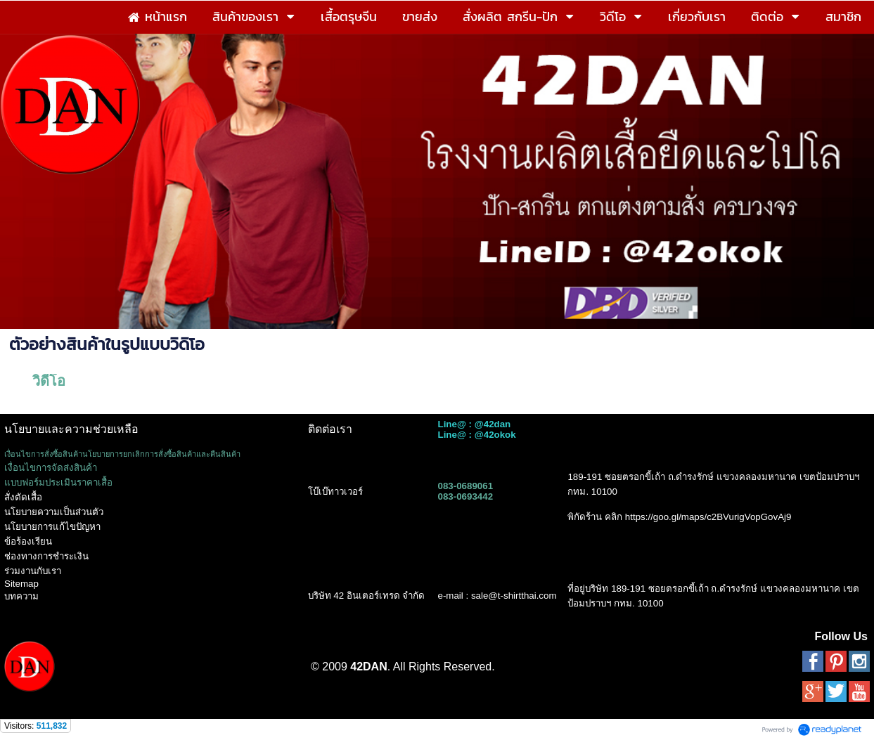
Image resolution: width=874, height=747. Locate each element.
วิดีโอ (48, 381)
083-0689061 (465, 486)
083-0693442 (465, 496)
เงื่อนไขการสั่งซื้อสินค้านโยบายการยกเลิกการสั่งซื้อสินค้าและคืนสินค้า (122, 454)
